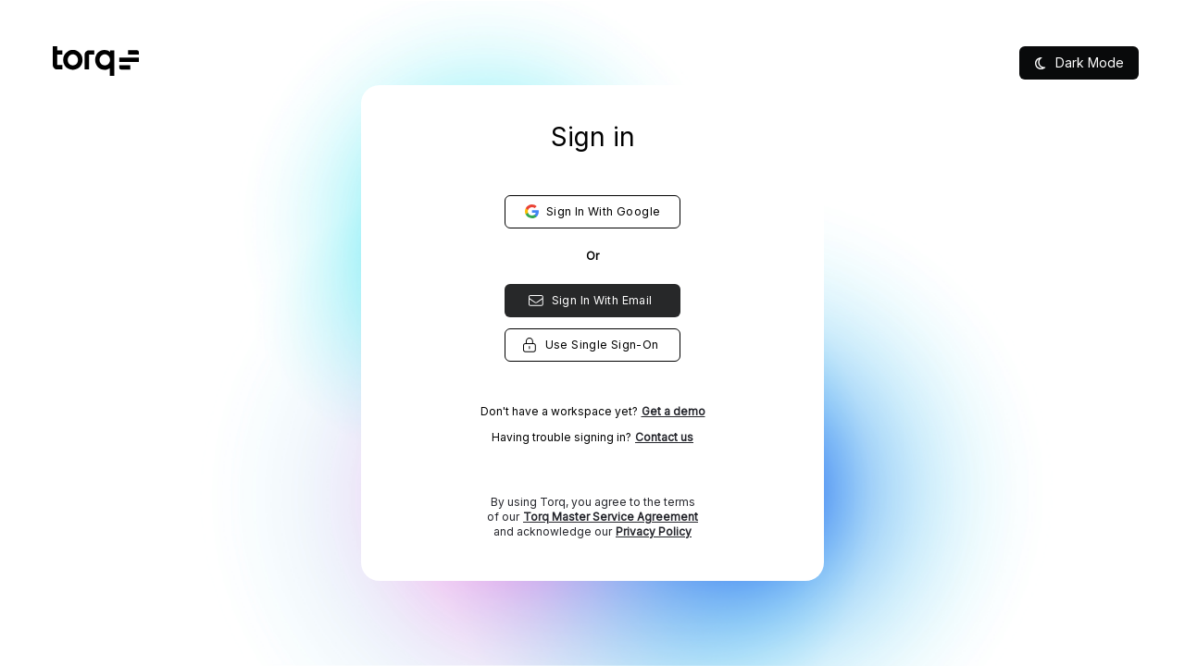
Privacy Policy (654, 531)
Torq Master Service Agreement (610, 517)
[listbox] (593, 361)
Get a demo (673, 411)
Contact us (664, 437)
